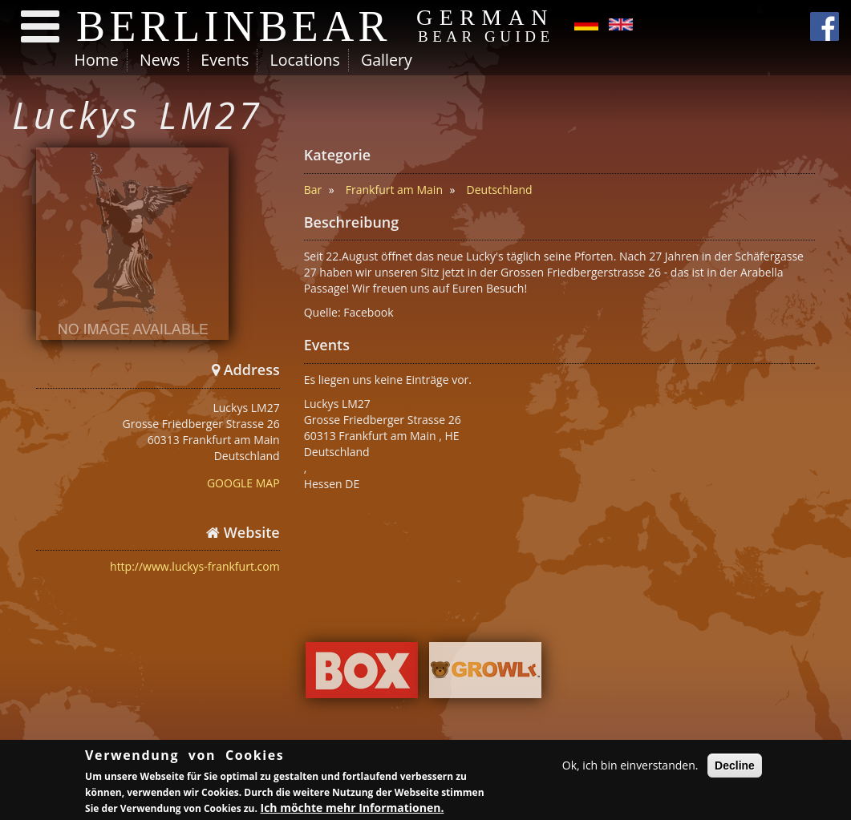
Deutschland (500, 189)
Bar (313, 189)
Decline (735, 765)
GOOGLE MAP (243, 483)
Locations (304, 60)
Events (225, 60)
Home (97, 60)
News (160, 60)
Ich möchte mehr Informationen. (352, 808)
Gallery (386, 60)
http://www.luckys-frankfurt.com (195, 566)
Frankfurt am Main (394, 189)
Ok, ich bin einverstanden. (630, 765)
